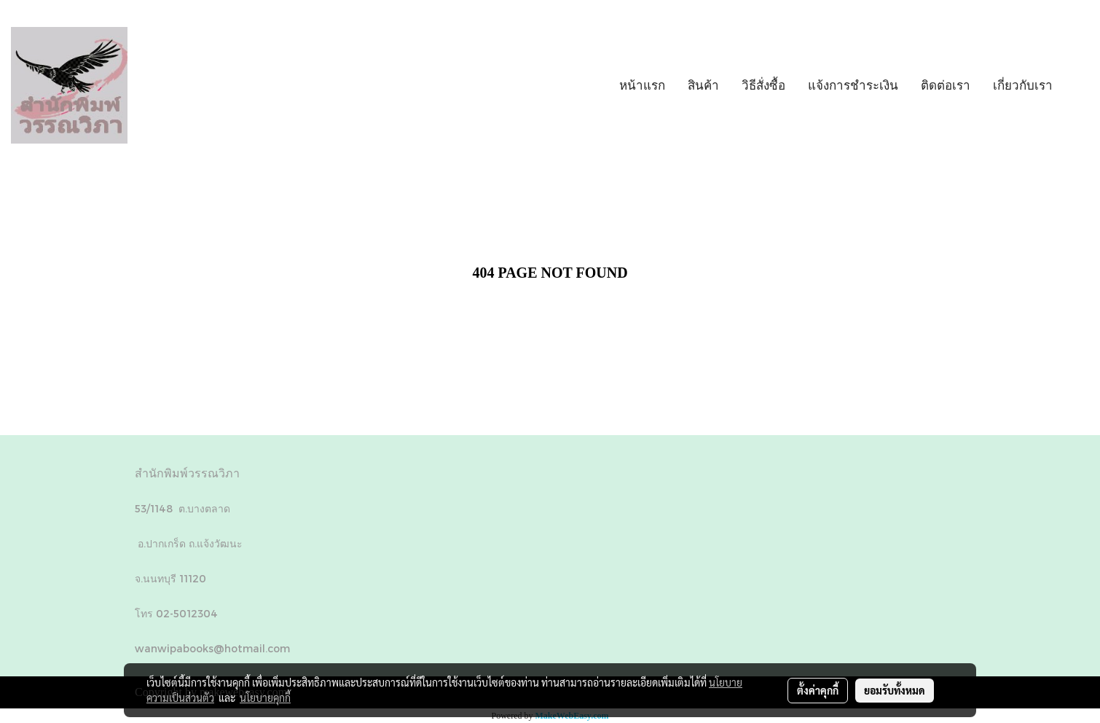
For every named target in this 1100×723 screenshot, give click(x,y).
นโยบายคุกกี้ (265, 697)
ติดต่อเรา (945, 85)
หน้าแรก (642, 85)
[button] (1077, 85)
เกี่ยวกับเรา (1023, 85)
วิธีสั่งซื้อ (763, 85)
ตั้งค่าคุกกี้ (817, 690)
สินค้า (703, 85)
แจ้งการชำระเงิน (853, 85)
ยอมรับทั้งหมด (894, 690)
